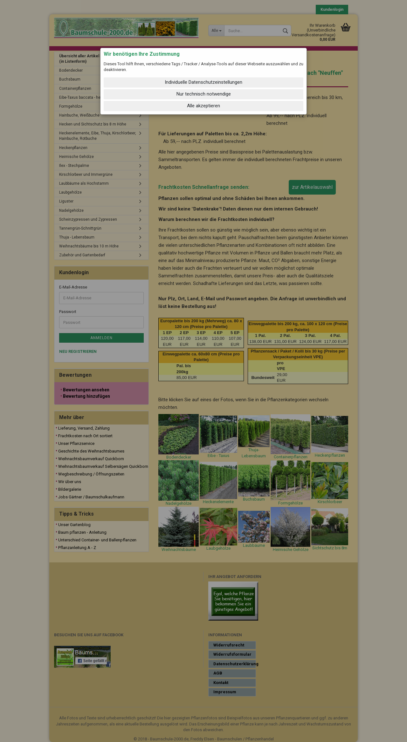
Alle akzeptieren (203, 106)
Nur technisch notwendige (203, 94)
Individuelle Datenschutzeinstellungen (203, 82)
